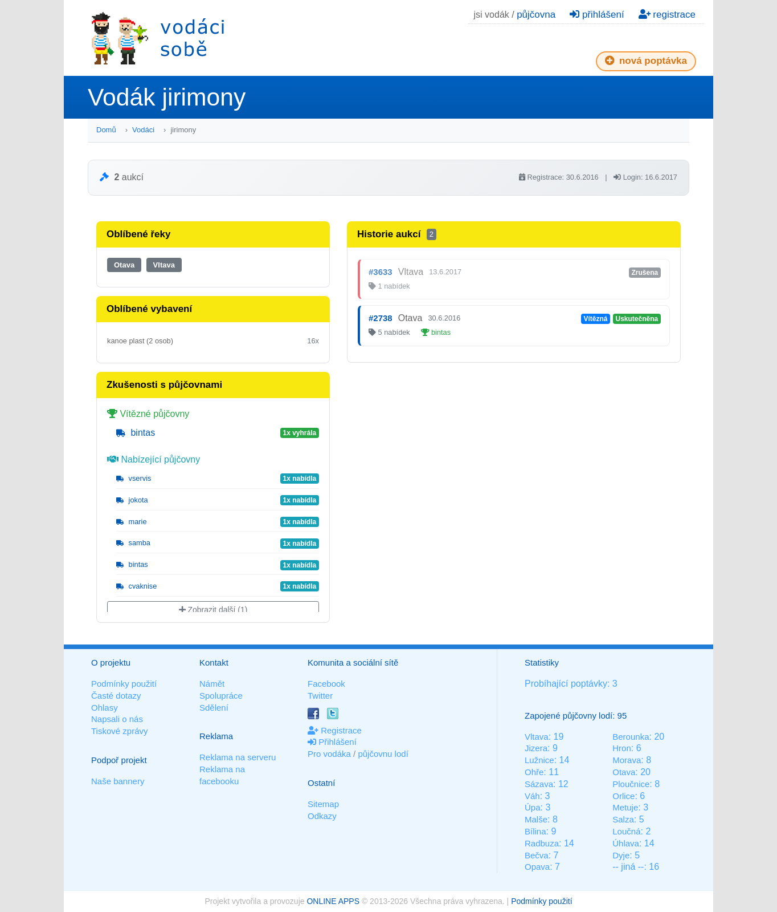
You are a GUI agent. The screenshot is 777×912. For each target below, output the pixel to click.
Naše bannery (117, 781)
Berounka (630, 736)
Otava (124, 265)
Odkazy (322, 816)
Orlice (623, 796)
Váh (532, 796)
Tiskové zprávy (119, 731)
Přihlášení (332, 742)
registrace (667, 14)
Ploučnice (630, 784)
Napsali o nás (117, 719)
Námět (211, 683)
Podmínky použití (124, 683)
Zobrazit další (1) (213, 609)
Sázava (539, 784)
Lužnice (539, 760)
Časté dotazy (116, 695)
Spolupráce (221, 695)
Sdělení (213, 707)
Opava (537, 867)
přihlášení (597, 14)
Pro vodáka (329, 754)
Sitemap (323, 804)
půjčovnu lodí (383, 754)
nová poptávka (646, 60)
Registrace (335, 730)
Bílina (535, 831)
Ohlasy (104, 707)
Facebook (326, 683)
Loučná (626, 831)
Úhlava (625, 843)
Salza (623, 819)
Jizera (536, 748)
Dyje (620, 855)
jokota (132, 500)
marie (131, 521)
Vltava (164, 265)
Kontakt (213, 662)
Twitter (320, 695)
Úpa (533, 807)
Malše (536, 819)
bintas (135, 432)
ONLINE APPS (332, 901)
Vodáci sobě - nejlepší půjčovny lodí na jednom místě (157, 38)
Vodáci (143, 129)
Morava (626, 760)
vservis (133, 478)
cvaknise (136, 586)
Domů (106, 129)
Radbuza (542, 843)
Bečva (537, 855)
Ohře (534, 772)
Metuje (625, 807)
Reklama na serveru (237, 757)
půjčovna (536, 14)
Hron (621, 748)
